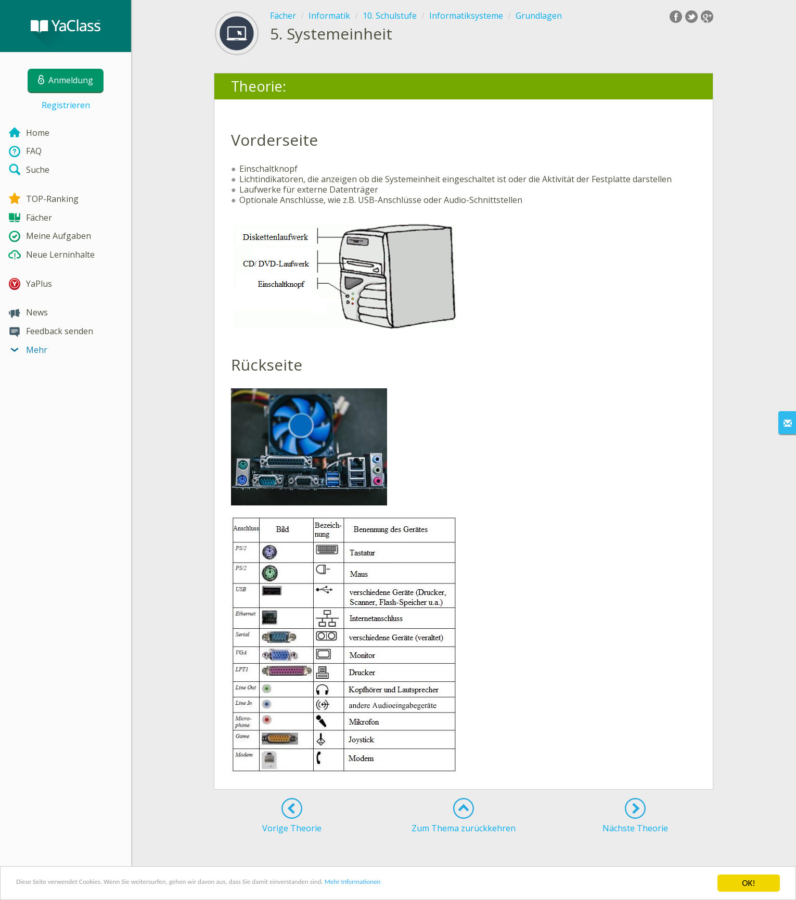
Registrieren (66, 105)
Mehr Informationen (456, 884)
